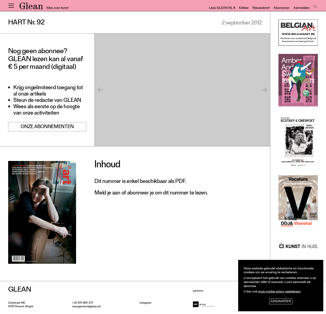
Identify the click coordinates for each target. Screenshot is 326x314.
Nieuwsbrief (261, 8)
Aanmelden (301, 8)
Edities (244, 8)
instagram (145, 303)
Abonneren (281, 8)
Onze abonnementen (47, 127)
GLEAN (31, 7)
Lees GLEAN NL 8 (222, 8)
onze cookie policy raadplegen (279, 292)
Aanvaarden (281, 301)
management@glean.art (86, 306)
